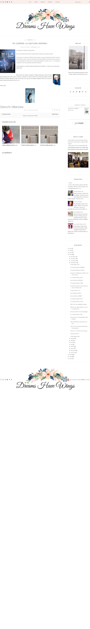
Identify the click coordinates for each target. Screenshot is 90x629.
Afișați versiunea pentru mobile (30, 115)
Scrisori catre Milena (73, 108)
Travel (36, 1)
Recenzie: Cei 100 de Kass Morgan (78, 331)
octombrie (73, 260)
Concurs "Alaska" (78, 201)
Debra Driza (30, 40)
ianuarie (73, 352)
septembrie (73, 262)
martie (72, 348)
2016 (70, 254)
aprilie (72, 346)
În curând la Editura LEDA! (76, 301)
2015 (70, 354)
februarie (73, 350)
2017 (70, 252)
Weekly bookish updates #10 (47, 145)
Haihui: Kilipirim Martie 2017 (9, 145)
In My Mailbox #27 (74, 264)
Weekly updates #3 (78, 191)
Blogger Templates (72, 379)
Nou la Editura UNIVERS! (76, 280)
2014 (70, 356)
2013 (70, 358)
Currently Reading (80, 105)
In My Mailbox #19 (78, 212)
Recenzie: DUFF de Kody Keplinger (79, 311)
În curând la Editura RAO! (76, 298)
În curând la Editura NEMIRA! (77, 267)
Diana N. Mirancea (26, 47)
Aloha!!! (70, 183)
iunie (72, 342)
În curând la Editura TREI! (76, 283)
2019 (70, 248)
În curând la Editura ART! (76, 277)
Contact (50, 1)
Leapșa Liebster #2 (75, 290)
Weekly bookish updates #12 (28, 145)
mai (71, 344)
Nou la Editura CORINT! (76, 296)
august (72, 338)
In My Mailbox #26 (75, 336)
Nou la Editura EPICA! (75, 293)
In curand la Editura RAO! (80, 224)
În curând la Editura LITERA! (77, 270)
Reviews (43, 1)
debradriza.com (16, 80)
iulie (72, 340)
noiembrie (73, 258)
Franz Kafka (71, 110)
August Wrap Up (74, 333)
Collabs (57, 1)
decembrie (73, 256)
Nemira (36, 110)
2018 (70, 250)
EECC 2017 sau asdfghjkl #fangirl (78, 304)
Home (30, 1)
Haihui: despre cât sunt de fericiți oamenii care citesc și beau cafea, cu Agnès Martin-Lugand (78, 141)
